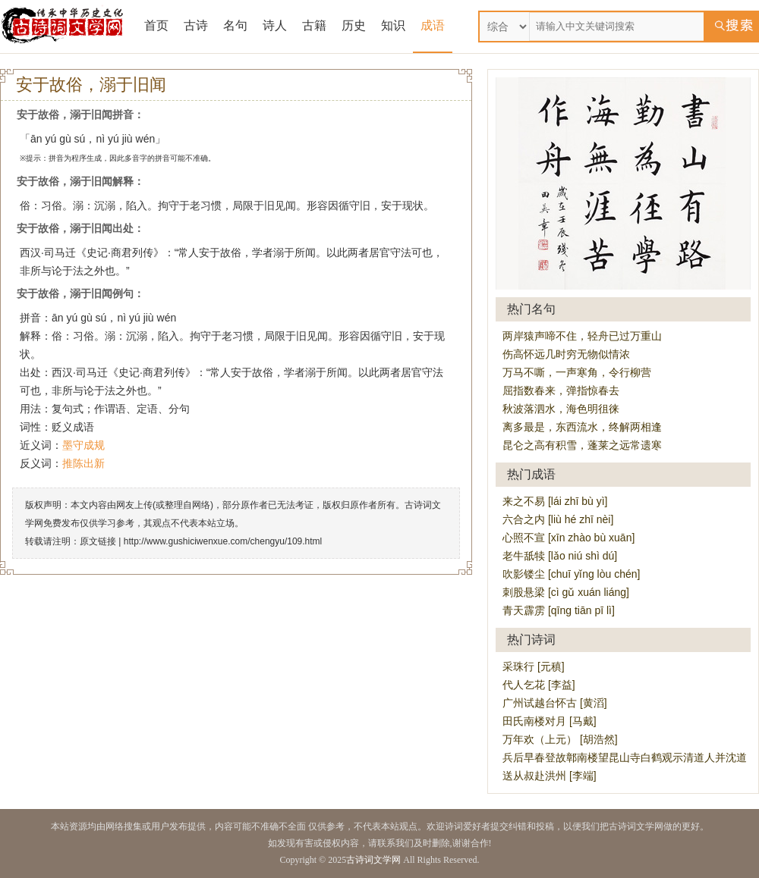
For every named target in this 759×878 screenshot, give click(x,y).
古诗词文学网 (373, 859)
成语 (432, 25)
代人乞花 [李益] (538, 685)
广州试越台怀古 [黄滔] (554, 703)
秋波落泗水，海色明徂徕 (560, 409)
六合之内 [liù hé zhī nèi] (557, 519)
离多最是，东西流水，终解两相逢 (582, 427)
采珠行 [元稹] (533, 666)
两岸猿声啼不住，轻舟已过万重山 (582, 336)
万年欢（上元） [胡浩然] (560, 739)
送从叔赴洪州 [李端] (549, 776)
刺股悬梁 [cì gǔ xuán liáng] (565, 592)
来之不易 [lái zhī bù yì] (554, 501)
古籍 (314, 25)
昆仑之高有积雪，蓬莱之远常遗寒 (582, 445)
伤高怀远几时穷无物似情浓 (566, 354)
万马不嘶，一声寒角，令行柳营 (576, 372)
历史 (354, 25)
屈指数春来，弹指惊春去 (560, 390)
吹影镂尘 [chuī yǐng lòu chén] (571, 574)
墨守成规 (83, 445)
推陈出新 (83, 463)
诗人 (275, 25)
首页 (156, 25)
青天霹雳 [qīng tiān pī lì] (558, 610)
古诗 (196, 25)
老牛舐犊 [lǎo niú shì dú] (559, 556)
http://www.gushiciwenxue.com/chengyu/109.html (223, 541)
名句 (235, 25)
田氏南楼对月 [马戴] (549, 721)
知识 (393, 25)
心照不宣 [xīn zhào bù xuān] (568, 538)
